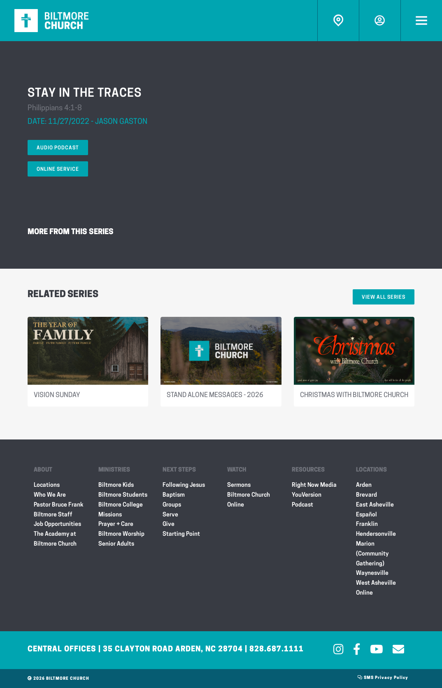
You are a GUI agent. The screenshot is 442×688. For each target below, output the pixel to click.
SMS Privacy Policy (383, 678)
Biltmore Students (122, 495)
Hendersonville (376, 534)
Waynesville (372, 573)
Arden (364, 485)
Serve (170, 515)
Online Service (58, 169)
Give (168, 524)
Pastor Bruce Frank (59, 505)
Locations (47, 485)
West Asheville (376, 583)
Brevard (366, 495)
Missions (110, 515)
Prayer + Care (115, 524)
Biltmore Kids (116, 485)
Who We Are (50, 495)
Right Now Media (314, 485)
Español (366, 515)
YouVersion (306, 495)
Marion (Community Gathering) (372, 554)
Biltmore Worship (121, 534)
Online (364, 593)
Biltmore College (120, 505)
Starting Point (181, 534)
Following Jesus (184, 485)
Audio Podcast (58, 148)
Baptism (174, 495)
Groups (172, 505)
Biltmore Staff (53, 515)
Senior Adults (116, 544)
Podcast (302, 505)
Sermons (239, 485)
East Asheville (375, 505)
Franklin (367, 524)
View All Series (383, 297)
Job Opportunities (57, 524)
